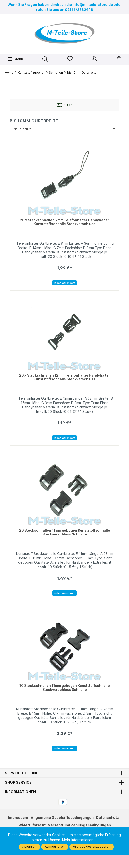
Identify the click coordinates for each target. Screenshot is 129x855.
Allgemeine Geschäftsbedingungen (62, 817)
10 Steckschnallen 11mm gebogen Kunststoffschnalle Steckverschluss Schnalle (64, 687)
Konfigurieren (54, 846)
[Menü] (15, 59)
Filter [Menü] (64, 105)
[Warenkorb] (119, 59)
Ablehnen (29, 846)
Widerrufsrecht (32, 825)
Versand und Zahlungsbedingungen (79, 825)
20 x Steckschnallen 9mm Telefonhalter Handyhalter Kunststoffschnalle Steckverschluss (64, 222)
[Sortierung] (64, 129)
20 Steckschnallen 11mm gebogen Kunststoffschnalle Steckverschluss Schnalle (64, 532)
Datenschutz (107, 817)
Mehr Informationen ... (79, 840)
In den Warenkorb (64, 282)
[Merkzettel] (70, 59)
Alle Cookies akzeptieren (91, 846)
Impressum (18, 817)
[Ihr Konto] (94, 59)
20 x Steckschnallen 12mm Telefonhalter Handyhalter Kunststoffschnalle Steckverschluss (64, 377)
